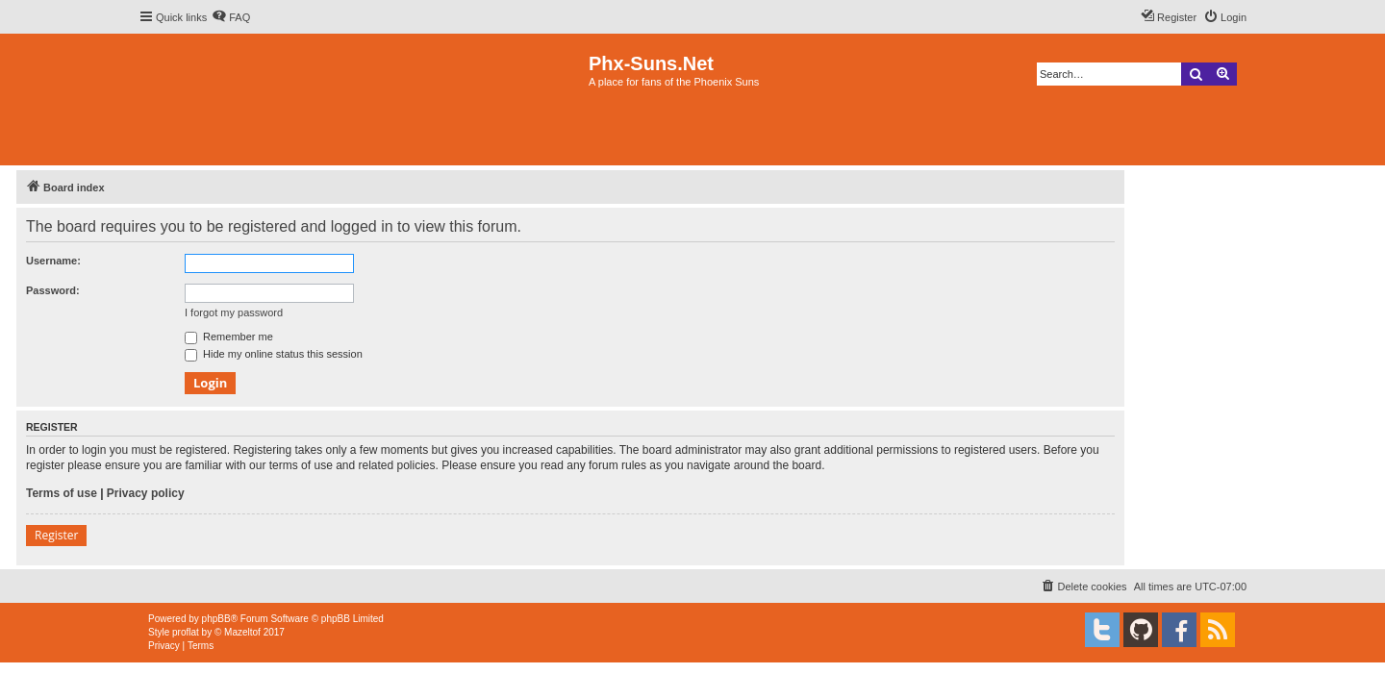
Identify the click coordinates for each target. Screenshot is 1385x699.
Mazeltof (242, 632)
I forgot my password (234, 312)
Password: (53, 290)
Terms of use (61, 493)
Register (56, 535)
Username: (53, 260)
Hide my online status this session (274, 354)
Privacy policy (146, 493)
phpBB (216, 618)
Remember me (229, 336)
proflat (185, 632)
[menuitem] (231, 17)
